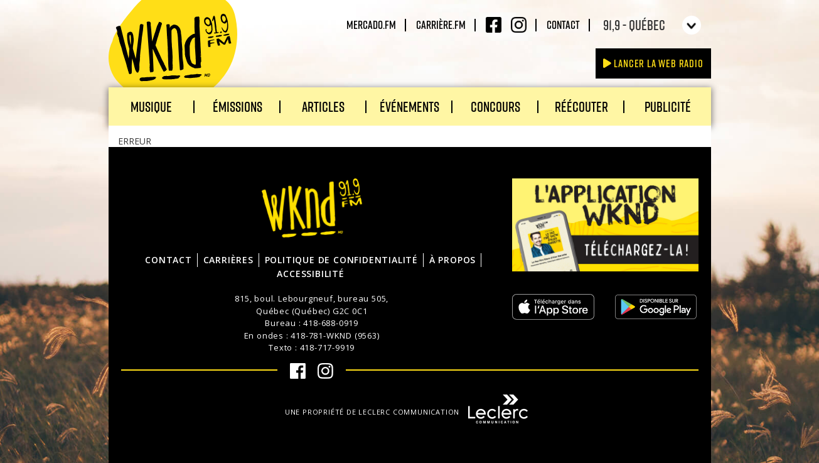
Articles (323, 106)
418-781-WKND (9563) (335, 335)
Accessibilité (310, 274)
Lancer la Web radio (653, 63)
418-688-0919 (330, 323)
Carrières (228, 260)
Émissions (237, 106)
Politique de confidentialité (341, 260)
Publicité (668, 106)
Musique (151, 106)
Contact (563, 24)
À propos (452, 260)
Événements (409, 106)
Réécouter (581, 106)
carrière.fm (441, 24)
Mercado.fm (371, 24)
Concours (495, 106)
